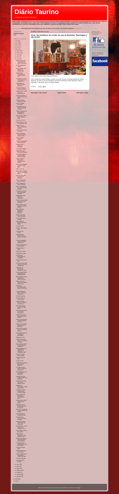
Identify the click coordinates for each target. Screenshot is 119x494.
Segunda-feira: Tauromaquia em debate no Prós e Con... (20, 74)
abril (18, 57)
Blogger (78, 487)
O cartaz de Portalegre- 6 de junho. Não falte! (21, 165)
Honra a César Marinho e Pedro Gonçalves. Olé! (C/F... (21, 320)
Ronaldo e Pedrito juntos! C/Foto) (20, 355)
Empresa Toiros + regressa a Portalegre (20, 145)
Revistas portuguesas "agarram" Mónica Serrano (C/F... (21, 241)
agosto (18, 468)
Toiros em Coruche (20, 120)
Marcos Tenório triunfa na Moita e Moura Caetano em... (21, 345)
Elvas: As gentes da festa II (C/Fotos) (20, 184)
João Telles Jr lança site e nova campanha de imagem (21, 410)
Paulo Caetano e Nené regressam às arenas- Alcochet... (21, 278)
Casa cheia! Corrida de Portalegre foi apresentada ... (21, 334)
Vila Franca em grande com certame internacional (21, 311)
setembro (19, 470)
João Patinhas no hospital (20, 461)
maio (18, 59)
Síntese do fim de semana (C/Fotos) (21, 101)
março (18, 55)
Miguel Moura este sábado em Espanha (21, 151)
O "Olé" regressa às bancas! (20, 66)
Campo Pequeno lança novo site (21, 130)
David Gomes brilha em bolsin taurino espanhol (21, 364)
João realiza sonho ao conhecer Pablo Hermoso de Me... (21, 155)
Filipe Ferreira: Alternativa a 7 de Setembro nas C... (21, 435)
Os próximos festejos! (21, 148)
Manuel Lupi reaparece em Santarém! (21, 245)
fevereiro (19, 52)
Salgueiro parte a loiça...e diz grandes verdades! (21, 127)
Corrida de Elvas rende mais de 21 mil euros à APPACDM (21, 264)
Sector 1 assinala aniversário (20, 104)
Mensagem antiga (82, 93)
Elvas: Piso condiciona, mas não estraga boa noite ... (21, 172)
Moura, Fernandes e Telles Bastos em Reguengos (21, 423)
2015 (16, 479)
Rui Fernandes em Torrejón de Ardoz (21, 414)
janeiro (18, 50)
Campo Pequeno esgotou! (20, 138)
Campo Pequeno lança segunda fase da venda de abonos (21, 273)
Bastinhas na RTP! (20, 337)
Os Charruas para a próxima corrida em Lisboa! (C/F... (21, 368)
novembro (19, 474)
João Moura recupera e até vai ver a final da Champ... (21, 329)
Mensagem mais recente (39, 93)
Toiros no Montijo (20, 169)
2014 (16, 49)
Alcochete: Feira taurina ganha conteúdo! (21, 141)
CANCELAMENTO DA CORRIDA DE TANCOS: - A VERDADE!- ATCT (21, 350)
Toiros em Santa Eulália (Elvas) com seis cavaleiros (21, 201)
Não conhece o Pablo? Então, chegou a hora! (21, 117)
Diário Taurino (36, 11)
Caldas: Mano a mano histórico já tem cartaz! (21, 401)
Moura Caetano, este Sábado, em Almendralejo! (21, 70)
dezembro (19, 476)
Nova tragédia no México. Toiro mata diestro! (21, 222)
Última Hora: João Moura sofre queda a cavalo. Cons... (21, 282)
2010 (16, 41)
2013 (16, 47)
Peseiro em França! (20, 251)
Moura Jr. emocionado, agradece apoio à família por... (21, 325)
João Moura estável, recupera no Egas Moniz (21, 307)
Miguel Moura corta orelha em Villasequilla (20, 197)
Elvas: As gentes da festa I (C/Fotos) (20, 180)
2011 (16, 43)
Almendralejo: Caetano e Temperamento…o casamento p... (21, 80)
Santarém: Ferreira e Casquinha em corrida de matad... (21, 391)
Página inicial (61, 93)
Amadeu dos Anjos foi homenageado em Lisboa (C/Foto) (21, 439)
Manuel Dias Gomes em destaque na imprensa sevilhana (21, 62)
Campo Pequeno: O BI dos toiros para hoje (21, 123)
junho (18, 464)
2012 (16, 45)
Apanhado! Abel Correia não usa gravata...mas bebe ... (21, 236)
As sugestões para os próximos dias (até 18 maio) (21, 108)
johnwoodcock (64, 487)
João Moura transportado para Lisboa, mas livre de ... (21, 287)
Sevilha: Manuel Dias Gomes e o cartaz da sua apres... (21, 341)
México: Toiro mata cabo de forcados (20, 215)
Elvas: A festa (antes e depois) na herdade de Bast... (21, 206)
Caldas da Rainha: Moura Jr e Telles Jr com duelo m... (21, 302)
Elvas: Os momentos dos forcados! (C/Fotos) (21, 177)
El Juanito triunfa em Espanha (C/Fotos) (21, 88)
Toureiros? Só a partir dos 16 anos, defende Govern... (21, 382)
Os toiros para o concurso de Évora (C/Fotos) (21, 418)
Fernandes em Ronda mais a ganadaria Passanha (21, 192)
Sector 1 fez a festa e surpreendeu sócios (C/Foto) (21, 316)
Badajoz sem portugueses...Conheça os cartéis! (21, 386)
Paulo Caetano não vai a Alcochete (21, 431)
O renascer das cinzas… (19, 232)
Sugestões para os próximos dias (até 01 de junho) (21, 406)
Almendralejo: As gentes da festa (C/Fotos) (20, 84)
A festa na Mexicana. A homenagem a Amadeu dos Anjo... (21, 455)
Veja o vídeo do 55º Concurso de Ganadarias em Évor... (20, 396)
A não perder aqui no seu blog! (21, 219)
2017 (16, 481)
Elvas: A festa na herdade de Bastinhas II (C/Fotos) (20, 211)
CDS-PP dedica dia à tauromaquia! (21, 451)
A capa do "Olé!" (20, 226)
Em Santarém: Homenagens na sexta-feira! (20, 256)
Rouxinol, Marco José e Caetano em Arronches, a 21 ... (21, 427)
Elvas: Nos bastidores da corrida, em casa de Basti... (21, 188)
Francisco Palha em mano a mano (20, 298)
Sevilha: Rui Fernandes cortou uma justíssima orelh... (21, 92)
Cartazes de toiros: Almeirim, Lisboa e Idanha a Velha (21, 134)
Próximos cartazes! (20, 296)
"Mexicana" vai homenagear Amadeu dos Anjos (21, 269)
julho (18, 466)
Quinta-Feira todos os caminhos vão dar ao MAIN (21, 97)
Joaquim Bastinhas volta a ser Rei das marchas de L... (21, 293)
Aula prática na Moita (21, 253)
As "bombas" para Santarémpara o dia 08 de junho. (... (21, 444)
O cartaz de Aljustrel (21, 458)
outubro (18, 472)
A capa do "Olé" (19, 360)
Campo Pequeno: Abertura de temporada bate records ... (20, 160)
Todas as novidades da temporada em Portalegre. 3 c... (21, 112)
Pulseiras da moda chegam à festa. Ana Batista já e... (21, 377)
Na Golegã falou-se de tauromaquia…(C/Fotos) (21, 373)
